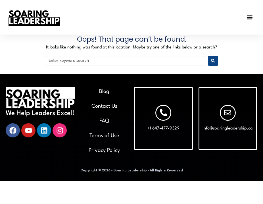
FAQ (104, 121)
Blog (104, 91)
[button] (249, 17)
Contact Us (104, 106)
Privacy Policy (104, 150)
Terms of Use (104, 135)
